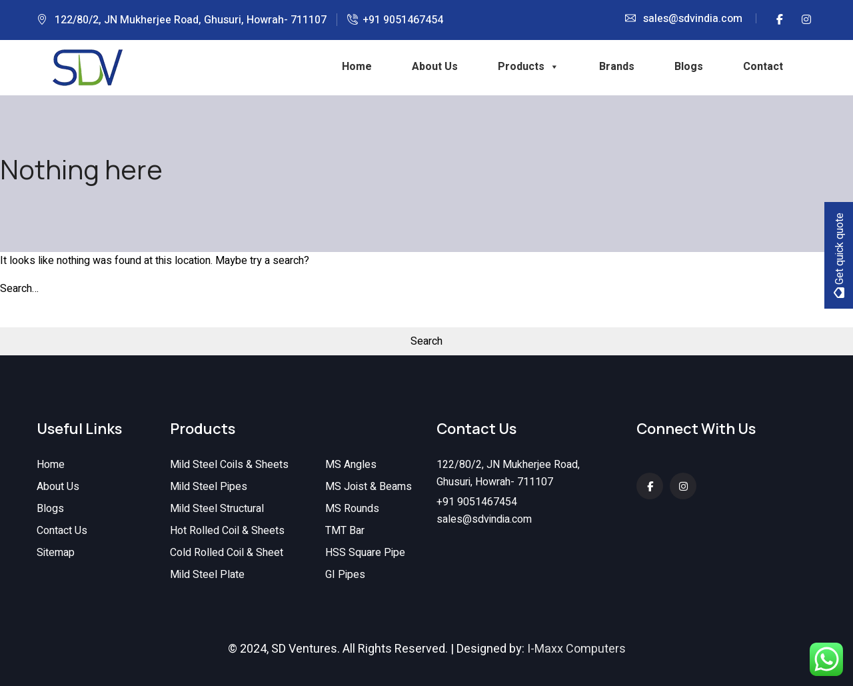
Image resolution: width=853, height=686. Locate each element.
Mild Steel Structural (217, 509)
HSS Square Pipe (365, 553)
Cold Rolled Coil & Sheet (226, 553)
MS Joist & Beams (368, 487)
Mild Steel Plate (207, 575)
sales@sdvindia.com (692, 19)
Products (528, 66)
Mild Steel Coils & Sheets (229, 465)
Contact (763, 67)
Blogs (688, 67)
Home (357, 67)
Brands (616, 67)
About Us (435, 67)
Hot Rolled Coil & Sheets (227, 531)
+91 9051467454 (403, 20)
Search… (19, 289)
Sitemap (56, 553)
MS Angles (351, 465)
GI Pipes (345, 575)
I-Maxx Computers (576, 649)
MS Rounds (352, 509)
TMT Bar (345, 531)
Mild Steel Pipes (208, 487)
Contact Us (62, 531)
